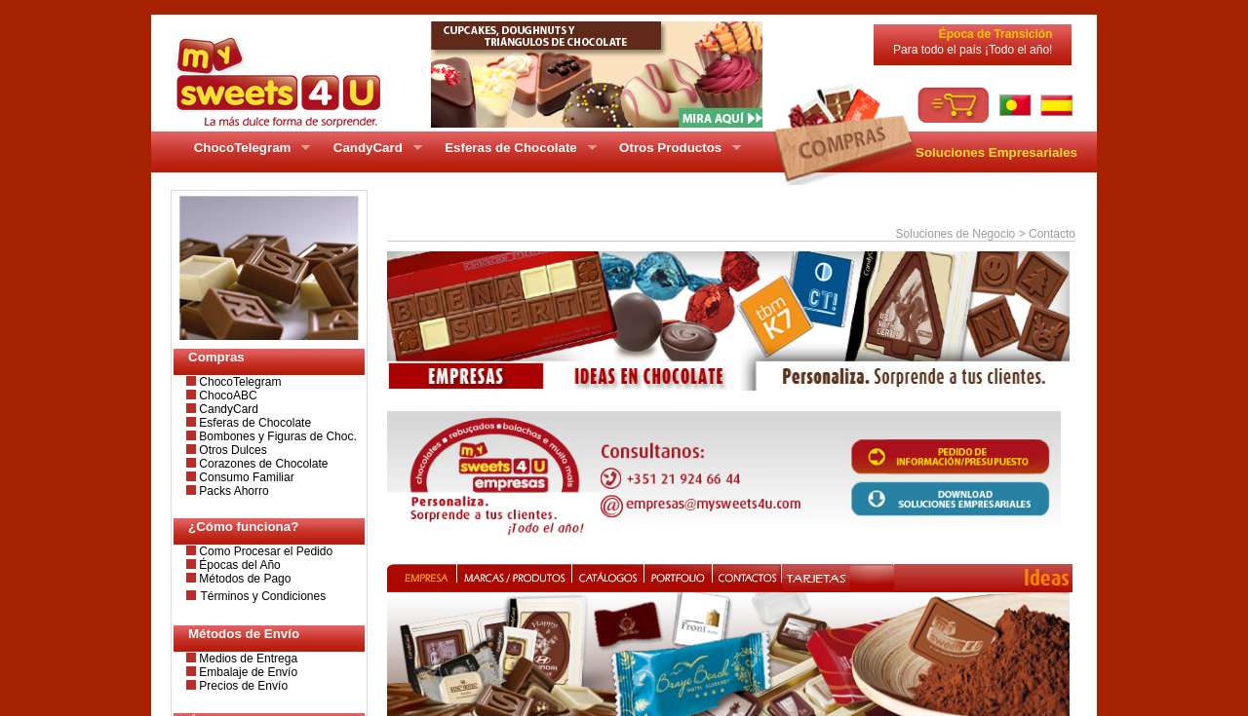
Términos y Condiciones (263, 596)
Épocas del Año (238, 565)
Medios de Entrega (246, 658)
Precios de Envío (242, 686)
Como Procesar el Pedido (264, 551)
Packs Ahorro (232, 491)
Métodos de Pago (243, 578)
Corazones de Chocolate (262, 464)
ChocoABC (226, 395)
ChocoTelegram (238, 382)
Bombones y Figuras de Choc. (276, 436)
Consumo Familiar (245, 477)
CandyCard (227, 409)
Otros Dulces (231, 450)
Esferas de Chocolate (253, 423)
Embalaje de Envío (246, 672)
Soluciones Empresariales (996, 152)
